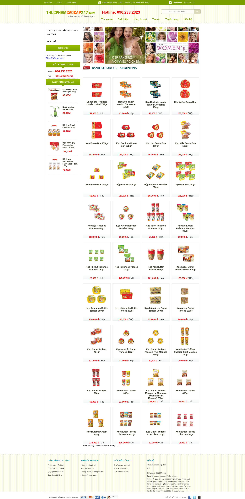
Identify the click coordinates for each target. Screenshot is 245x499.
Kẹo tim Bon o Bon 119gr (156, 144)
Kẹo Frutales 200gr (185, 184)
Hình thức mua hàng (89, 475)
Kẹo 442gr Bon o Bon (185, 102)
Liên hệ (188, 19)
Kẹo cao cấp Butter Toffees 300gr (126, 350)
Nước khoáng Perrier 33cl (68, 108)
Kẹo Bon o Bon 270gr (97, 143)
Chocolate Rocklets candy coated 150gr (97, 103)
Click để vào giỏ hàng (55, 58)
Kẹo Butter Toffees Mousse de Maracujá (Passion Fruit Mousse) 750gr (156, 394)
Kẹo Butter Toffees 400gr (185, 391)
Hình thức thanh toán (89, 465)
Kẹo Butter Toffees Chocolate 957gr (126, 433)
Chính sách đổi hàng (56, 468)
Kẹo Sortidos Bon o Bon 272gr (126, 144)
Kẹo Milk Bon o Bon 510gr (185, 144)
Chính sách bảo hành (56, 465)
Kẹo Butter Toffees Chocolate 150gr (156, 433)
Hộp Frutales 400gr (126, 184)
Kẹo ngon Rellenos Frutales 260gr (156, 227)
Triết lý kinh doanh (121, 468)
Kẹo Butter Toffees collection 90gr (185, 433)
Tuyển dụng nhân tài (122, 465)
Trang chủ (106, 19)
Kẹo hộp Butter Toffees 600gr (156, 268)
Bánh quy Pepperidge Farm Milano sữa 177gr (69, 162)
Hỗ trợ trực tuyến (63, 64)
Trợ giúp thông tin (87, 468)
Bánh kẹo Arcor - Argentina (114, 68)
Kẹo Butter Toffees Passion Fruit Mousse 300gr (156, 352)
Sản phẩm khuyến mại (63, 82)
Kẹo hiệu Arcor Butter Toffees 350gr (156, 309)
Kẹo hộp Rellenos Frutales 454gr (97, 227)
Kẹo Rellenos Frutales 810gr (126, 268)
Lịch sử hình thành (121, 472)
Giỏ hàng (187, 2)
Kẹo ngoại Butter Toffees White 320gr (185, 268)
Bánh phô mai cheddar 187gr (68, 126)
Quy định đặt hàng (55, 475)
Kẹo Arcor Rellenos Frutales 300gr (126, 227)
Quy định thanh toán (55, 472)
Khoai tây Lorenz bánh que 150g (70, 90)
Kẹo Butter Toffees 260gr (97, 391)
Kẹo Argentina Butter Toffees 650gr (97, 309)
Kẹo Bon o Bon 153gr (97, 184)
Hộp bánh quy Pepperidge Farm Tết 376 (68, 145)
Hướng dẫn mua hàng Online (92, 472)
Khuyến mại (140, 19)
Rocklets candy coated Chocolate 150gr (126, 104)
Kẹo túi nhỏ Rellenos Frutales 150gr (97, 268)
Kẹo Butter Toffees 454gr (97, 350)
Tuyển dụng (71, 2)
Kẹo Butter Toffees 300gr (126, 391)
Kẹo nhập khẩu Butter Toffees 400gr (126, 309)
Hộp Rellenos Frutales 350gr (156, 185)
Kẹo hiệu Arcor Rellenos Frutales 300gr (185, 228)
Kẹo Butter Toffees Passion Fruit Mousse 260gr (185, 352)
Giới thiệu (48, 2)
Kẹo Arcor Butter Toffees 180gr (185, 309)
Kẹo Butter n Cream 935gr (97, 433)
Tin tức (59, 2)
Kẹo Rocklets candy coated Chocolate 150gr (155, 104)
